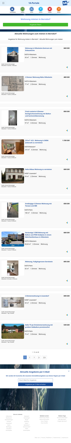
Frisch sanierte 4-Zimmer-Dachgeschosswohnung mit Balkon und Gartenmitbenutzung (38, 113)
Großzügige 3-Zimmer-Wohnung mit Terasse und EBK (38, 205)
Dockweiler (9, 430)
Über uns (37, 437)
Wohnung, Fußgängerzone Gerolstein (39, 262)
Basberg (26, 421)
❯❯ (44, 357)
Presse (43, 437)
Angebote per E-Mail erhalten (35, 384)
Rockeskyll (26, 418)
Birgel (26, 419)
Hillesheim (9, 416)
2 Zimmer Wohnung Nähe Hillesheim (38, 77)
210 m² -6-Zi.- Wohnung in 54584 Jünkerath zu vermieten (36, 141)
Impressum (65, 437)
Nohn (26, 423)
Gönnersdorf (26, 427)
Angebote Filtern (35, 25)
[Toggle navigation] (3, 3)
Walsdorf (26, 416)
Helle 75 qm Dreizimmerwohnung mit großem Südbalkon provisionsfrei (39, 326)
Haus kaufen (44, 423)
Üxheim (9, 421)
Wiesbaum (9, 418)
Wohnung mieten (44, 417)
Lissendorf (9, 423)
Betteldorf (26, 425)
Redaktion (49, 437)
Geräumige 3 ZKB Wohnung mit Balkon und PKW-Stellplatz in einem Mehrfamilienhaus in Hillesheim (38, 235)
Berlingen (9, 427)
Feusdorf (8, 428)
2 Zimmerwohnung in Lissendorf (37, 296)
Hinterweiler (26, 430)
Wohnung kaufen (44, 419)
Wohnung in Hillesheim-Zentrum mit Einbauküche (38, 49)
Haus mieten (44, 421)
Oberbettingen (9, 419)
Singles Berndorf (62, 421)
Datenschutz (56, 437)
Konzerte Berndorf (62, 417)
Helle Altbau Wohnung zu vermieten (38, 169)
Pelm (26, 428)
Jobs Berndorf (62, 419)
